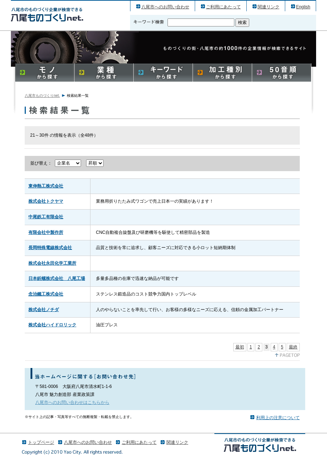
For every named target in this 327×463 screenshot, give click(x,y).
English (303, 6)
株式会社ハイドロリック (52, 324)
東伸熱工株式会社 (45, 186)
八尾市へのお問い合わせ (165, 6)
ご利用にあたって (223, 6)
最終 (293, 347)
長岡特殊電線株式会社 (50, 247)
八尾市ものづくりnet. (42, 96)
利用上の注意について (278, 417)
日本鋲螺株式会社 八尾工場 (56, 278)
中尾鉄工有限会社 (45, 216)
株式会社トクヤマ (45, 201)
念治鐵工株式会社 (45, 294)
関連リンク (268, 6)
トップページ (41, 442)
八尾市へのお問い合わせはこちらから (72, 402)
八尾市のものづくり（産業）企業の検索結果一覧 (47, 14)
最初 (239, 347)
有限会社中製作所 (45, 232)
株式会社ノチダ (43, 309)
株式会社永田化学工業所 (52, 263)
